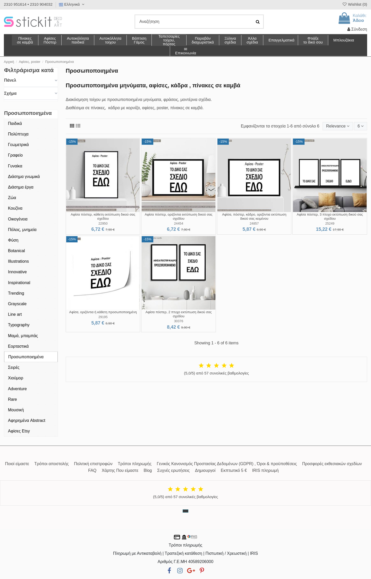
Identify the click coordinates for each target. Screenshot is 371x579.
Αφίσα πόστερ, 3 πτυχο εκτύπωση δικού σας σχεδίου (330, 216)
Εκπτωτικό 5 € (234, 470)
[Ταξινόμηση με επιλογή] (338, 126)
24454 (178, 223)
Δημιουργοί (205, 470)
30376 (178, 321)
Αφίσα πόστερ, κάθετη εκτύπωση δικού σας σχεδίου (103, 216)
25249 (329, 223)
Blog (148, 470)
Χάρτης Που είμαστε (120, 470)
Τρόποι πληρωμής (134, 464)
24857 (254, 223)
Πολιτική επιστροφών (93, 464)
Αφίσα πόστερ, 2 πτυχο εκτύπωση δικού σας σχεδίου (179, 314)
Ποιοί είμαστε (17, 464)
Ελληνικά (72, 4)
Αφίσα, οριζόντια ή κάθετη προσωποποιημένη (103, 312)
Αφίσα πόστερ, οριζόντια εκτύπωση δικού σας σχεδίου (179, 216)
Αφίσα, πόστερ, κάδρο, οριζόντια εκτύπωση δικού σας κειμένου (254, 216)
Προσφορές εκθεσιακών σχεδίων (332, 464)
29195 (103, 317)
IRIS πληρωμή (265, 470)
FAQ (92, 470)
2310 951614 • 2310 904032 (28, 4)
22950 (103, 223)
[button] (252, 40)
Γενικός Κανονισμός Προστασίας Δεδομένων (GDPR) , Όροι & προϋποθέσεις (227, 464)
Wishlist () (354, 4)
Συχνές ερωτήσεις (173, 470)
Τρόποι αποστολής (51, 464)
